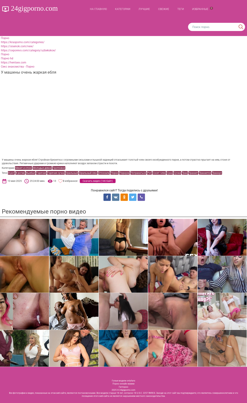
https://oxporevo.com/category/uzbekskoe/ (28, 50)
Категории (122, 9)
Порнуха (124, 172)
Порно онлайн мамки (123, 384)
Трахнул (217, 172)
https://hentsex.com (13, 62)
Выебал (30, 172)
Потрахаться (138, 172)
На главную (98, 9)
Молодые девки (42, 167)
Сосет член (159, 172)
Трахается (205, 172)
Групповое (59, 167)
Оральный (72, 172)
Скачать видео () (98, 180)
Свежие (163, 9)
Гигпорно (123, 387)
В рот (11, 172)
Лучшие (144, 9)
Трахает (193, 172)
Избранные (202, 9)
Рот (149, 172)
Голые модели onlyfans (123, 380)
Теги (180, 9)
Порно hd (7, 58)
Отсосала (104, 172)
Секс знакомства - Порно (17, 66)
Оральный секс (88, 172)
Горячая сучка (55, 172)
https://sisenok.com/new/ (17, 46)
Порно (5, 38)
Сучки (177, 172)
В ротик (20, 172)
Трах (185, 172)
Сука (170, 172)
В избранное (70, 180)
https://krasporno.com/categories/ (23, 42)
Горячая (41, 172)
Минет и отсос (23, 167)
